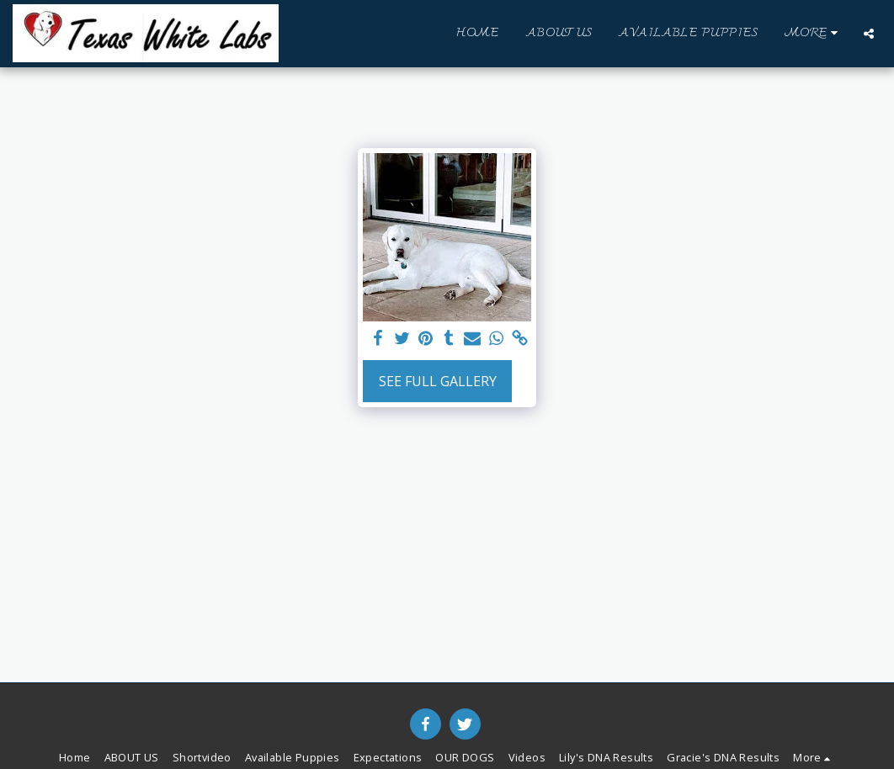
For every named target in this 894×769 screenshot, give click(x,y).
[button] (869, 34)
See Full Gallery (438, 381)
